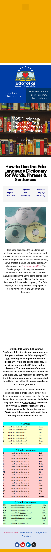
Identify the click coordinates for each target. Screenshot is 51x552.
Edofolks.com (11, 533)
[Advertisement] (25, 38)
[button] (25, 7)
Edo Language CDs (31, 266)
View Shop (25, 141)
